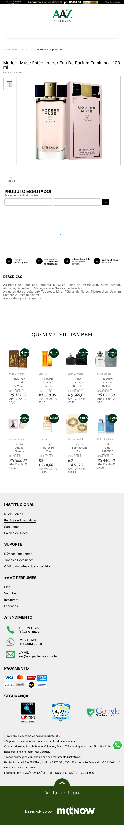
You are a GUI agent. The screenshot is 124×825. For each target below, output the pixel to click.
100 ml (11, 181)
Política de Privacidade (20, 520)
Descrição (12, 277)
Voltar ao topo (62, 792)
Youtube (10, 593)
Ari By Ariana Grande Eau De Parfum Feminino (19, 453)
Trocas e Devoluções (19, 560)
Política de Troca (16, 533)
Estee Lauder (12, 72)
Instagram (11, 600)
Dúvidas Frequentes (18, 554)
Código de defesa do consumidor (27, 566)
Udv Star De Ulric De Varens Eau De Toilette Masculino (19, 388)
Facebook (11, 606)
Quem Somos (13, 514)
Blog (7, 587)
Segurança (11, 527)
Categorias (6, 16)
